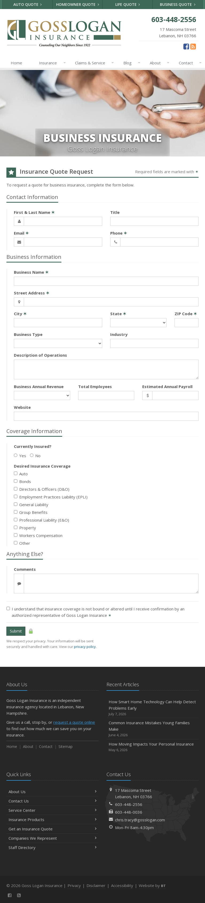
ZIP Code (186, 313)
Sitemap (65, 746)
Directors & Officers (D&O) (41, 489)
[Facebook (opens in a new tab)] (186, 46)
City (20, 313)
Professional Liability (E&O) (41, 520)
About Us (52, 791)
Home (16, 62)
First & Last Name (34, 212)
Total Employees (95, 386)
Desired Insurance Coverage (42, 466)
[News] (193, 46)
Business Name (31, 272)
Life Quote (127, 4)
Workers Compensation (38, 535)
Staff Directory (52, 847)
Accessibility (122, 885)
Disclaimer (95, 885)
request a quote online (74, 722)
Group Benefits (31, 512)
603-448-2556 (128, 804)
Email (21, 233)
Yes (20, 455)
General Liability (31, 504)
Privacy (74, 885)
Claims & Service (93, 63)
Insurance (51, 63)
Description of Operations (40, 355)
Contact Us (52, 801)
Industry (119, 334)
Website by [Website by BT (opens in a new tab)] (152, 885)
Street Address (31, 293)
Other (22, 543)
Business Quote (177, 4)
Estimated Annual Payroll (167, 386)
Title (115, 212)
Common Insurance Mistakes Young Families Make (152, 729)
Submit (16, 631)
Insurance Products (52, 819)
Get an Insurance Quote (52, 828)
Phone (118, 233)
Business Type (28, 334)
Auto (21, 473)
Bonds (22, 481)
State (118, 313)
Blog (130, 63)
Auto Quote (27, 4)
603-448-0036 (128, 812)
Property (25, 527)
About (158, 63)
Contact (189, 63)
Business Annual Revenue (39, 386)
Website (22, 407)
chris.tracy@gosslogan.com (140, 819)
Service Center (52, 810)
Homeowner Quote (77, 4)
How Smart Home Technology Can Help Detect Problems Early (152, 708)
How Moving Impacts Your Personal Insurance (152, 747)
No (35, 455)
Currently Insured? (33, 446)
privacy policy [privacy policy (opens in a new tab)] (85, 646)
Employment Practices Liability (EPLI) (51, 497)
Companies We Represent (52, 838)
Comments (25, 569)
